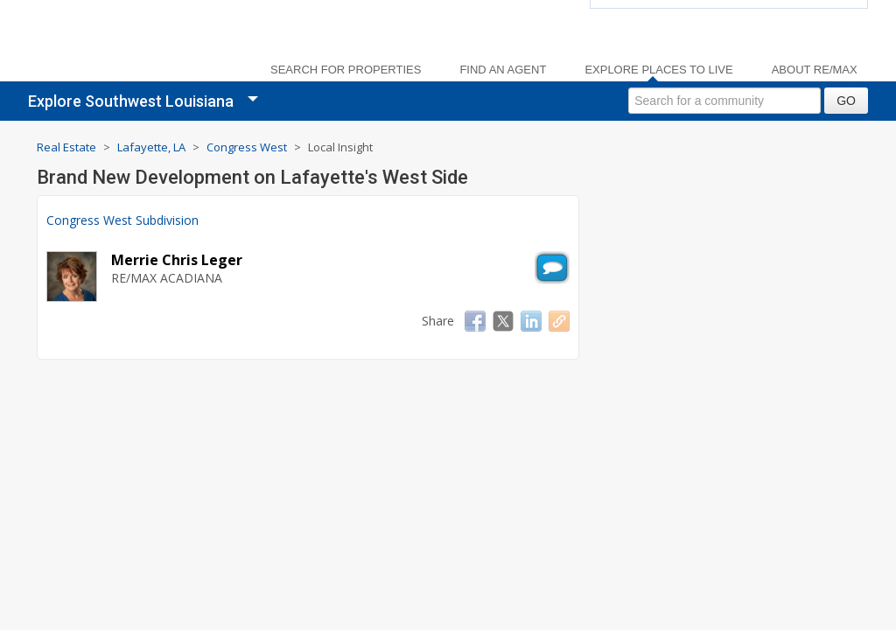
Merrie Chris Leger (176, 260)
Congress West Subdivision (122, 220)
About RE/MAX (815, 70)
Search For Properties (345, 70)
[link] (133, 44)
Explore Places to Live (658, 70)
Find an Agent (502, 70)
